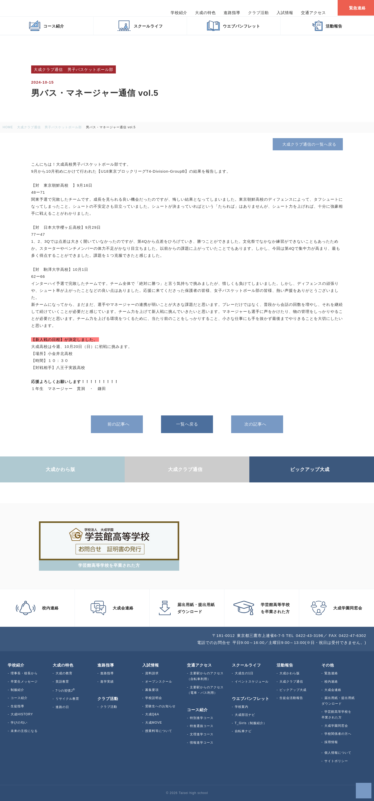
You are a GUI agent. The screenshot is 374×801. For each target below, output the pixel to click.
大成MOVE (153, 722)
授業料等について (158, 731)
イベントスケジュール (252, 681)
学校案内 (241, 707)
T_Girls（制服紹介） (251, 723)
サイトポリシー (336, 761)
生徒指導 (17, 706)
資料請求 (152, 673)
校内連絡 (331, 681)
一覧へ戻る (187, 424)
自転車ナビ (243, 731)
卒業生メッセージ (24, 681)
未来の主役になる (24, 731)
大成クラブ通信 (291, 681)
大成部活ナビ (245, 715)
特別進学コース (201, 718)
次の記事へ (257, 424)
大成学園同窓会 (336, 726)
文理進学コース (201, 734)
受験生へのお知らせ (160, 706)
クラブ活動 (108, 707)
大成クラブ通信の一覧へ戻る (307, 144)
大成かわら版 (289, 673)
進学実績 (107, 681)
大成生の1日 (244, 673)
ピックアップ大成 (292, 690)
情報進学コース (201, 742)
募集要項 (152, 690)
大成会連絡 (332, 690)
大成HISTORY (22, 714)
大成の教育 (64, 673)
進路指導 (107, 673)
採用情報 (331, 742)
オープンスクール (158, 681)
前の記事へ (117, 424)
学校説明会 (153, 698)
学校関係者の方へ (337, 734)
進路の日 (62, 707)
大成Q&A (152, 714)
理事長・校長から (24, 673)
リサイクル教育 (67, 699)
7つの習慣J (65, 690)
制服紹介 (17, 690)
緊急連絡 (331, 673)
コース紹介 (19, 698)
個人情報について (337, 753)
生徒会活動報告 (291, 698)
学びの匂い (19, 722)
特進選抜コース (201, 726)
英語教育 (62, 681)
